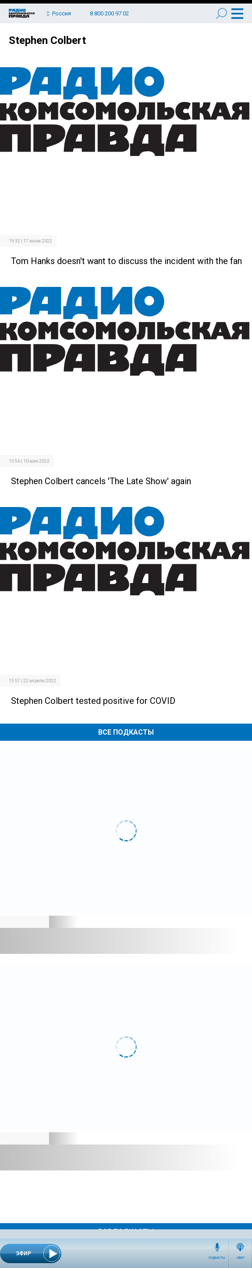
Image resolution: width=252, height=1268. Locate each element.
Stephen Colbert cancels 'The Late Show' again (101, 481)
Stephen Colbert (47, 40)
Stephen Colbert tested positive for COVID (93, 701)
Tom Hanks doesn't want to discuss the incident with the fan (126, 261)
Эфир (240, 1258)
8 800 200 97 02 (109, 13)
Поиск (221, 13)
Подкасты (217, 1258)
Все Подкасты (126, 732)
